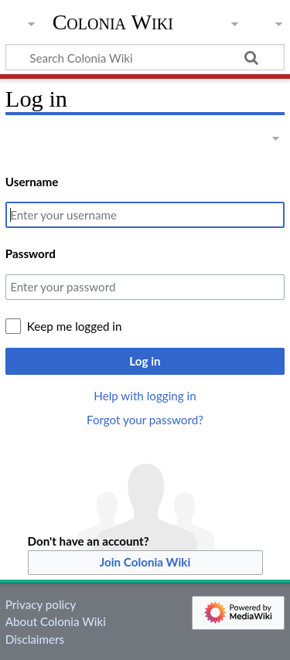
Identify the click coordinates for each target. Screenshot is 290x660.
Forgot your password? (145, 420)
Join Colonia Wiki (145, 562)
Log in (144, 361)
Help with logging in (145, 396)
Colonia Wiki (113, 22)
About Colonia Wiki (55, 621)
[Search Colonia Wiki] (145, 57)
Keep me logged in (74, 326)
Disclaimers (34, 639)
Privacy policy (40, 604)
